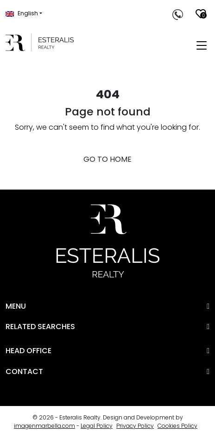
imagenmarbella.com (44, 426)
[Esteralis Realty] (40, 42)
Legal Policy (97, 426)
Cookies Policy (177, 426)
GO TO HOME (107, 159)
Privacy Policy (135, 426)
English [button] (22, 13)
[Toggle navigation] (201, 46)
